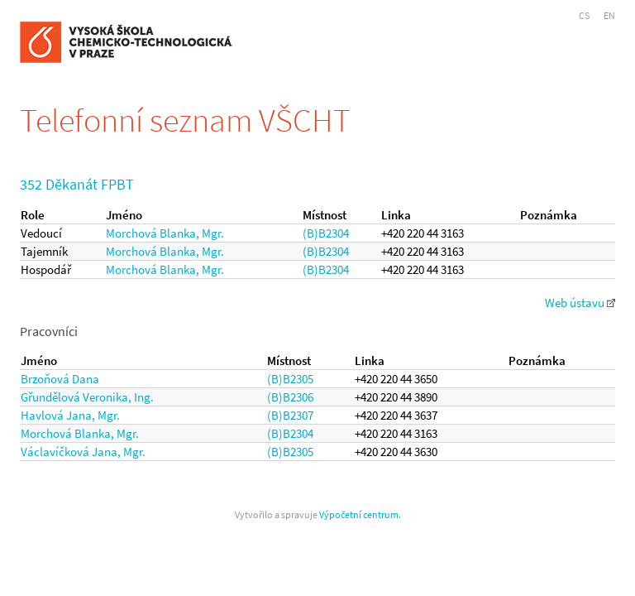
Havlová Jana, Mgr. (70, 415)
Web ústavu (580, 302)
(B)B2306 (290, 397)
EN (609, 15)
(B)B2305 (290, 379)
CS (584, 15)
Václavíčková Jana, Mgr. (83, 451)
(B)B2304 (326, 233)
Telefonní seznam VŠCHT (185, 120)
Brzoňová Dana (60, 379)
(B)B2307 (290, 415)
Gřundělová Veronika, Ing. (87, 397)
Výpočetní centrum (359, 514)
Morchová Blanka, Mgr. (165, 233)
